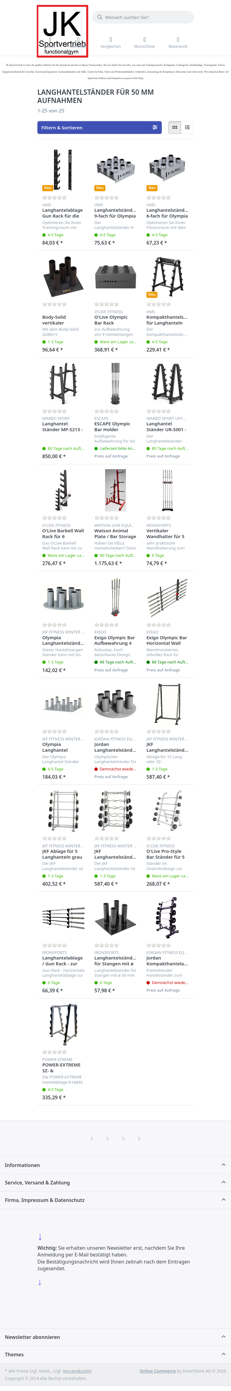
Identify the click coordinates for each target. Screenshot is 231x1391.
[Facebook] (92, 1138)
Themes (14, 1354)
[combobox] (143, 17)
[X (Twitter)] (107, 1138)
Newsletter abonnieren (32, 1337)
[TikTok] (123, 1138)
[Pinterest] (139, 1138)
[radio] (174, 127)
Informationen (22, 1165)
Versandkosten (77, 1371)
